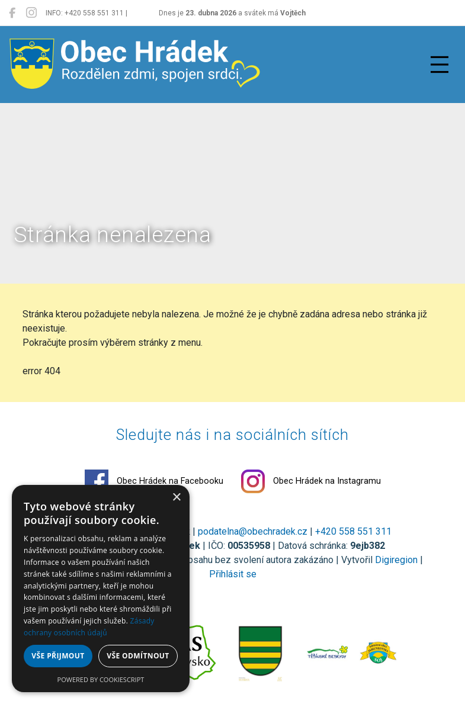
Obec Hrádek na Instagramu (311, 481)
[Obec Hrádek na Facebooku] (12, 13)
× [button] (176, 497)
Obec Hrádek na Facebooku (154, 481)
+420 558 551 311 (353, 531)
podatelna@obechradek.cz (252, 531)
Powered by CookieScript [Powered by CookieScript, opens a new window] (101, 679)
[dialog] (101, 588)
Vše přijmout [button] (57, 656)
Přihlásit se (232, 574)
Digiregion (396, 559)
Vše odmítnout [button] (138, 656)
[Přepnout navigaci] (440, 64)
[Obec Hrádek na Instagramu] (31, 13)
